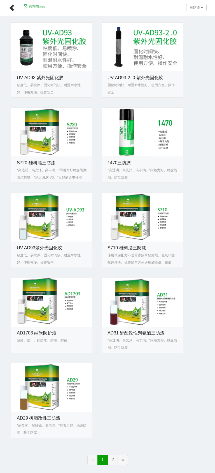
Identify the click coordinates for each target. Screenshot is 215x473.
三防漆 (196, 8)
